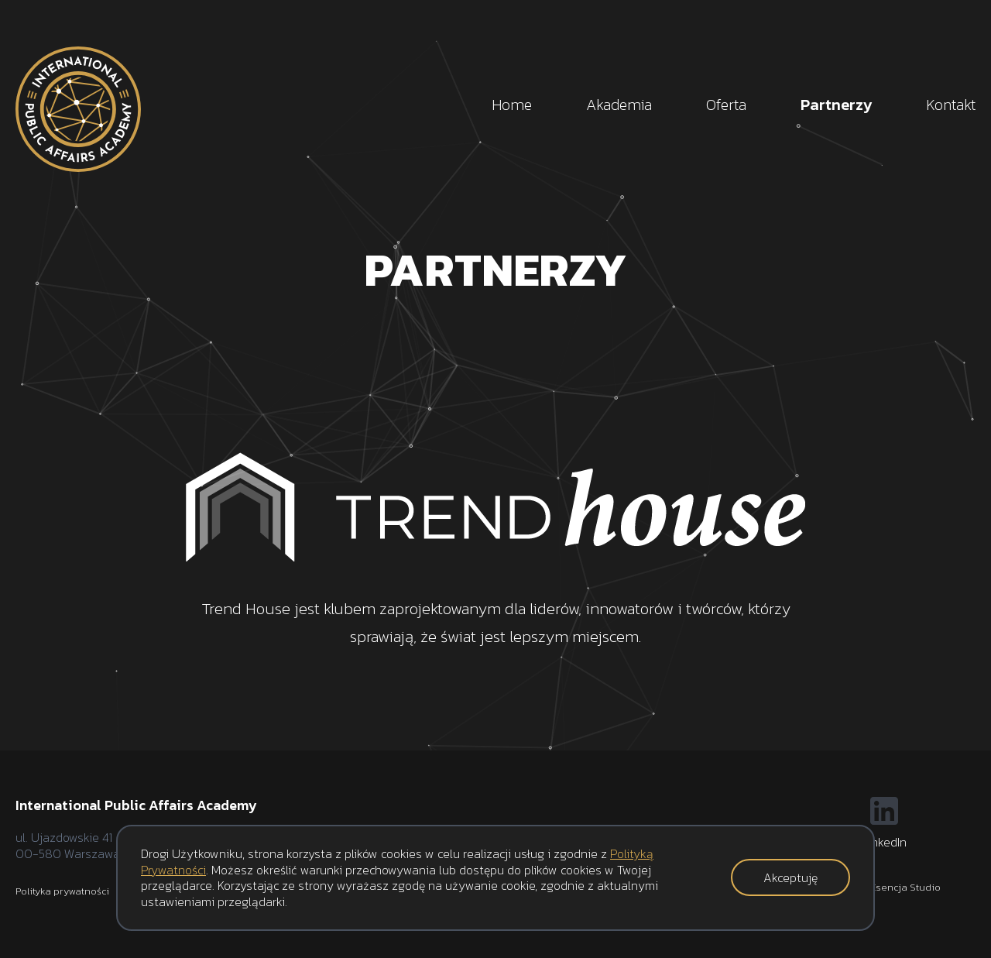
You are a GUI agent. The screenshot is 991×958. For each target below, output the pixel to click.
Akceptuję (790, 877)
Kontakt (951, 104)
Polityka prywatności (62, 891)
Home (512, 104)
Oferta (726, 104)
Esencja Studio (905, 887)
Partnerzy (836, 104)
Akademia (619, 104)
